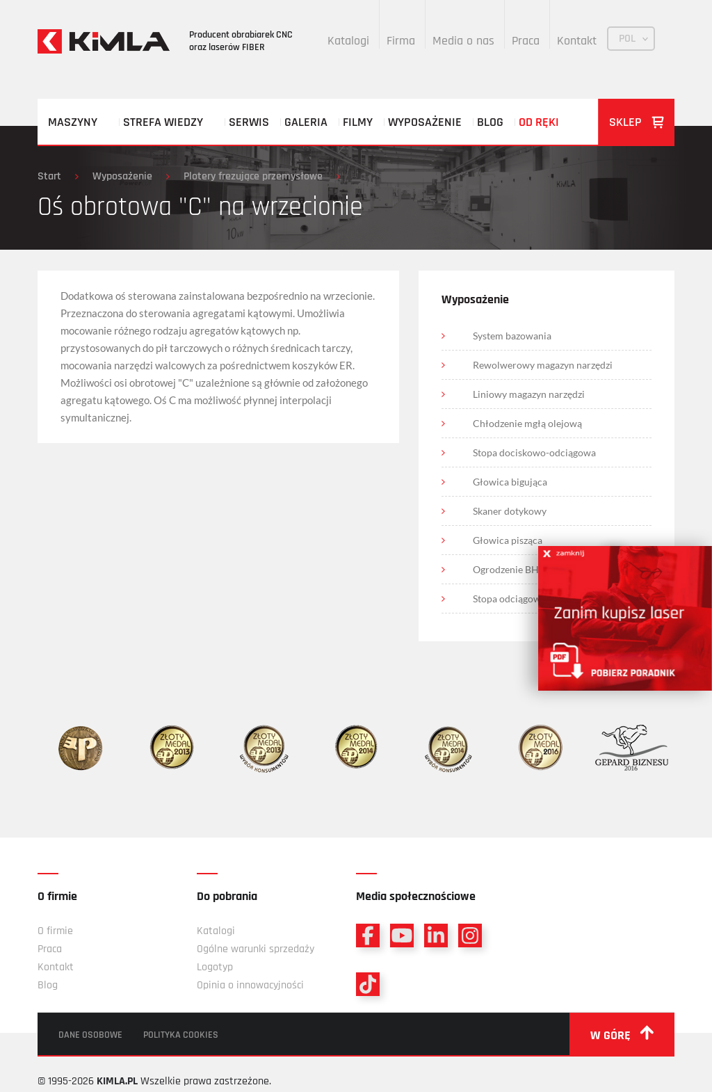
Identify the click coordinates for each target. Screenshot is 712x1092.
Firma (401, 41)
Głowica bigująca (510, 482)
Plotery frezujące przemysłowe (253, 176)
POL (627, 38)
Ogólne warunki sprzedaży (255, 949)
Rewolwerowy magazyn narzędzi (543, 365)
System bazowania (512, 336)
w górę (622, 1034)
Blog (490, 122)
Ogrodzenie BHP (509, 569)
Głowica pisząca (507, 540)
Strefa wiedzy (163, 122)
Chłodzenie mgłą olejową (527, 423)
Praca (526, 41)
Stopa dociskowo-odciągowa (534, 452)
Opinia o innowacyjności (250, 985)
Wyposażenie (425, 122)
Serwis (249, 122)
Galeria (305, 122)
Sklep (636, 122)
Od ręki (539, 122)
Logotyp (215, 967)
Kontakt (577, 41)
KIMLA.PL (117, 1081)
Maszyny (72, 122)
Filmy (358, 122)
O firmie (55, 931)
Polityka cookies (180, 1035)
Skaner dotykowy (510, 511)
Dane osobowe (90, 1035)
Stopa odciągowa (509, 598)
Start (49, 176)
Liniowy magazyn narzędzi (529, 394)
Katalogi (348, 41)
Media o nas (463, 41)
